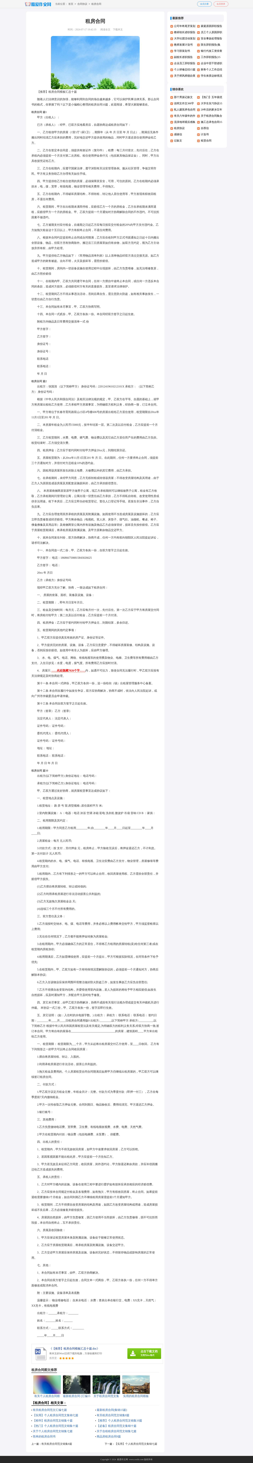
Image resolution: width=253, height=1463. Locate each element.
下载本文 (118, 29)
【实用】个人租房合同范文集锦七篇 (55, 1415)
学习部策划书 (182, 50)
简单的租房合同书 (44, 1436)
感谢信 (178, 134)
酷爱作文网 (122, 1459)
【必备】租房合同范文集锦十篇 (116, 1425)
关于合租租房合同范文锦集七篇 (116, 1431)
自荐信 (205, 128)
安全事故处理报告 (211, 38)
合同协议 (82, 4)
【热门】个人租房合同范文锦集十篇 (55, 1425)
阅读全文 (105, 29)
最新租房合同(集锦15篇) (112, 1409)
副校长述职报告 (183, 57)
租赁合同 (206, 140)
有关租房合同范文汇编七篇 (50, 1409)
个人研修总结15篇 (184, 69)
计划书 (205, 134)
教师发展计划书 (183, 44)
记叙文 (178, 140)
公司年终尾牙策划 (184, 26)
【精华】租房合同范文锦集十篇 (53, 1420)
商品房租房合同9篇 (109, 1436)
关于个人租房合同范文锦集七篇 (53, 1431)
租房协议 (179, 128)
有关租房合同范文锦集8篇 (113, 1415)
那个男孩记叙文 (183, 97)
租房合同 (96, 4)
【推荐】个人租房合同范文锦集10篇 (119, 1420)
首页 (70, 4)
